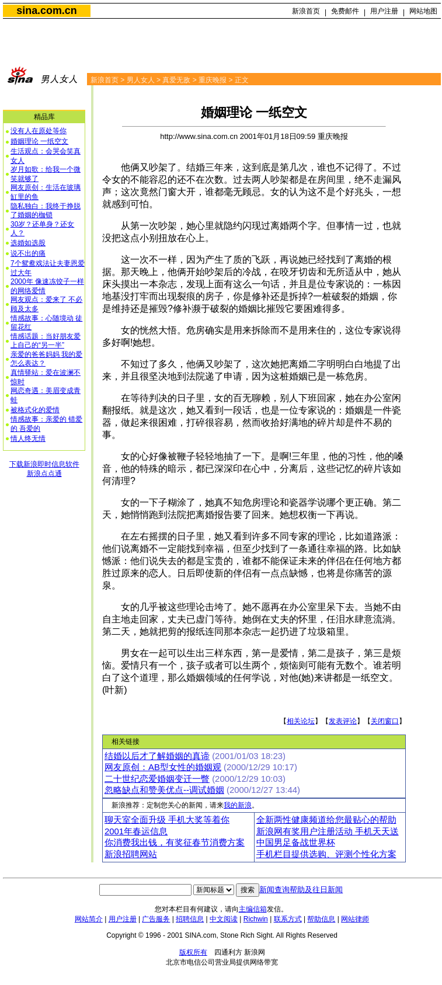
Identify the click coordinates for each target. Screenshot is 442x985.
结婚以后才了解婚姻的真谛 (157, 756)
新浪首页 (306, 11)
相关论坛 (301, 721)
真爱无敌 (176, 80)
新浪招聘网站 (131, 854)
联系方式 (288, 919)
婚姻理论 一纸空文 (39, 141)
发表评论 (343, 721)
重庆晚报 (213, 80)
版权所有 (193, 952)
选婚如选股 (28, 243)
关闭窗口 (385, 721)
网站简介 (89, 919)
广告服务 (156, 919)
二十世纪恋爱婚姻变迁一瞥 (157, 779)
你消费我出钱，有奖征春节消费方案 (175, 842)
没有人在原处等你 (39, 131)
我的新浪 (238, 805)
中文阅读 (224, 919)
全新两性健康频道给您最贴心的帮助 (326, 819)
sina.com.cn (46, 10)
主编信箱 (253, 909)
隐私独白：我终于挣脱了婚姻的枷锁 (46, 211)
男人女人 (141, 80)
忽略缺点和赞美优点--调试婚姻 (164, 790)
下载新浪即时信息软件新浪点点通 (44, 469)
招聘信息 (190, 919)
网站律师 (355, 919)
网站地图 (423, 11)
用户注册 (384, 11)
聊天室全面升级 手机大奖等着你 (167, 819)
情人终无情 (28, 438)
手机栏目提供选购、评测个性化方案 (326, 854)
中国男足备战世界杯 (295, 842)
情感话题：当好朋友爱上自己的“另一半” (46, 341)
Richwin (255, 919)
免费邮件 (345, 11)
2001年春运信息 (136, 831)
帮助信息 (321, 919)
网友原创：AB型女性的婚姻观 (163, 767)
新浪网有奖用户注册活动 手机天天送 (327, 831)
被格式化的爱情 (35, 410)
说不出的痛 (28, 253)
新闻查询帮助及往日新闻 (301, 889)
